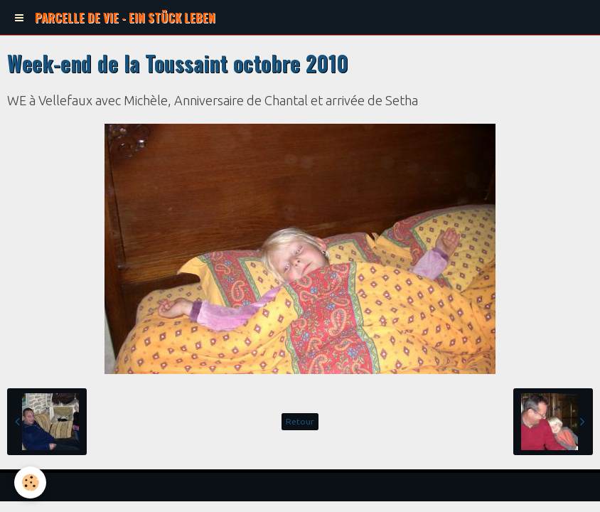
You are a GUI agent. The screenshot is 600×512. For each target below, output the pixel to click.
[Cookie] (30, 482)
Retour (300, 421)
